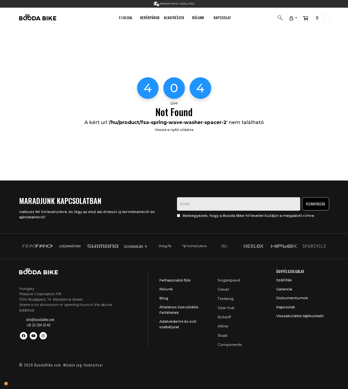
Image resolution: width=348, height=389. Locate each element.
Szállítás (284, 280)
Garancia (284, 289)
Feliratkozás (315, 203)
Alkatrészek (174, 17)
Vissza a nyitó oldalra (174, 129)
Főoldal (126, 17)
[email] (238, 204)
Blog (163, 298)
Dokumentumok (292, 298)
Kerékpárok (150, 17)
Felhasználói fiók (175, 280)
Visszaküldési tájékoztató (300, 316)
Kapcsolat (222, 17)
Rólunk (198, 17)
